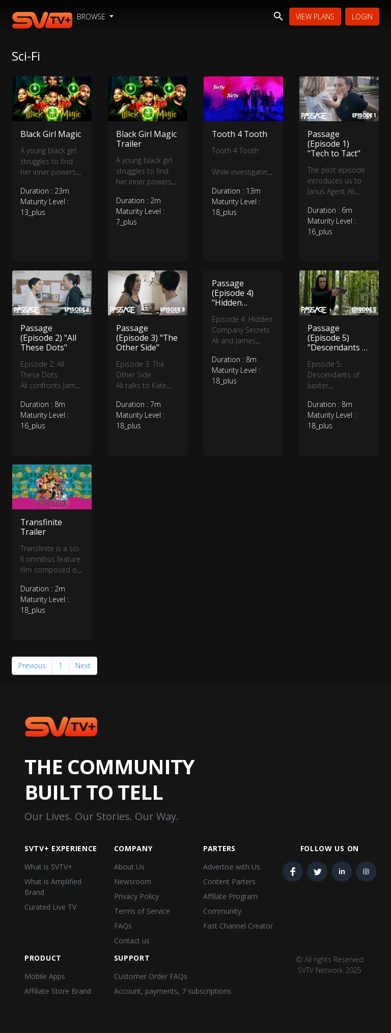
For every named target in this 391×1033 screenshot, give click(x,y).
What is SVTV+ (48, 867)
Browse (92, 16)
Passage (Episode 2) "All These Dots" (48, 337)
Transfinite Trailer (41, 526)
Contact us (132, 940)
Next (83, 666)
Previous (32, 666)
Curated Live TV (50, 907)
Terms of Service (142, 911)
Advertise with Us (231, 867)
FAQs (123, 926)
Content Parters (229, 881)
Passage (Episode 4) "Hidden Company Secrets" (233, 303)
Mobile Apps (44, 976)
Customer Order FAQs (150, 976)
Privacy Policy (136, 896)
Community (222, 911)
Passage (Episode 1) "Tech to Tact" (334, 143)
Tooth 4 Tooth (240, 134)
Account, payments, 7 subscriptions (172, 991)
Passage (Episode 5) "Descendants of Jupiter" (339, 342)
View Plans (315, 16)
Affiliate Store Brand (57, 991)
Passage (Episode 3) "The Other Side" (147, 337)
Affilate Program (230, 896)
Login (362, 16)
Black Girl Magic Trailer (146, 138)
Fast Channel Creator (238, 926)
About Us (129, 867)
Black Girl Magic (50, 134)
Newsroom (132, 881)
